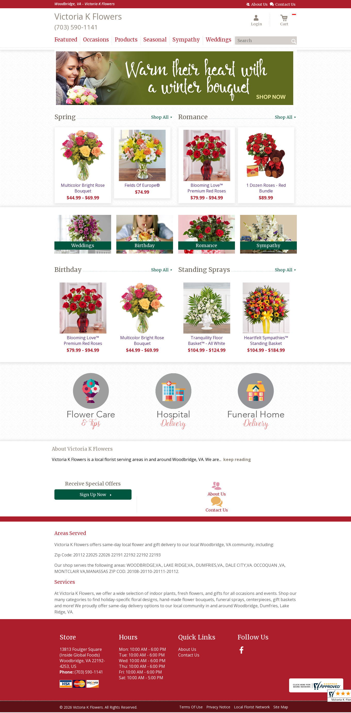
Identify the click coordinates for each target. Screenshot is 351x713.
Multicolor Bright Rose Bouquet (83, 188)
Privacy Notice (218, 707)
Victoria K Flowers (88, 16)
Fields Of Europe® (142, 185)
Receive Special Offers (93, 485)
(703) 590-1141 (76, 27)
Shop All (162, 117)
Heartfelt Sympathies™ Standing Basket (266, 341)
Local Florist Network (252, 707)
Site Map (280, 707)
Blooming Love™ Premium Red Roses (206, 188)
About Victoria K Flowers (82, 450)
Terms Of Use (191, 707)
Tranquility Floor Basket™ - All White (206, 341)
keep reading (237, 460)
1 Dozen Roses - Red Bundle (265, 188)
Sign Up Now (93, 495)
